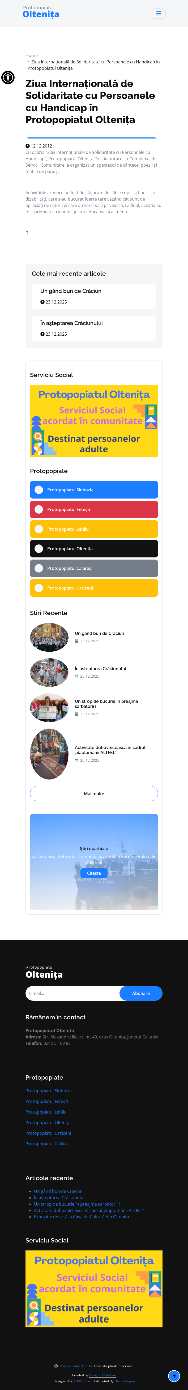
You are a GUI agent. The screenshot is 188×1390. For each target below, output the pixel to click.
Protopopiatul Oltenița (48, 1122)
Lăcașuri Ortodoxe (102, 1375)
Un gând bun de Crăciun (70, 291)
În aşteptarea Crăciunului (71, 323)
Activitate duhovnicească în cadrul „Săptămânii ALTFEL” (110, 750)
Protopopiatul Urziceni (48, 1133)
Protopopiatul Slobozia (48, 1091)
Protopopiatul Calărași (48, 1144)
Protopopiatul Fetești (46, 1101)
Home (31, 55)
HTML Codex (82, 1381)
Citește (94, 873)
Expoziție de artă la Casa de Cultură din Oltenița (81, 1217)
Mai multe (94, 793)
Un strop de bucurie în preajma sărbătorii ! (106, 704)
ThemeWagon (124, 1381)
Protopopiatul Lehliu (46, 1112)
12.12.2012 (38, 146)
